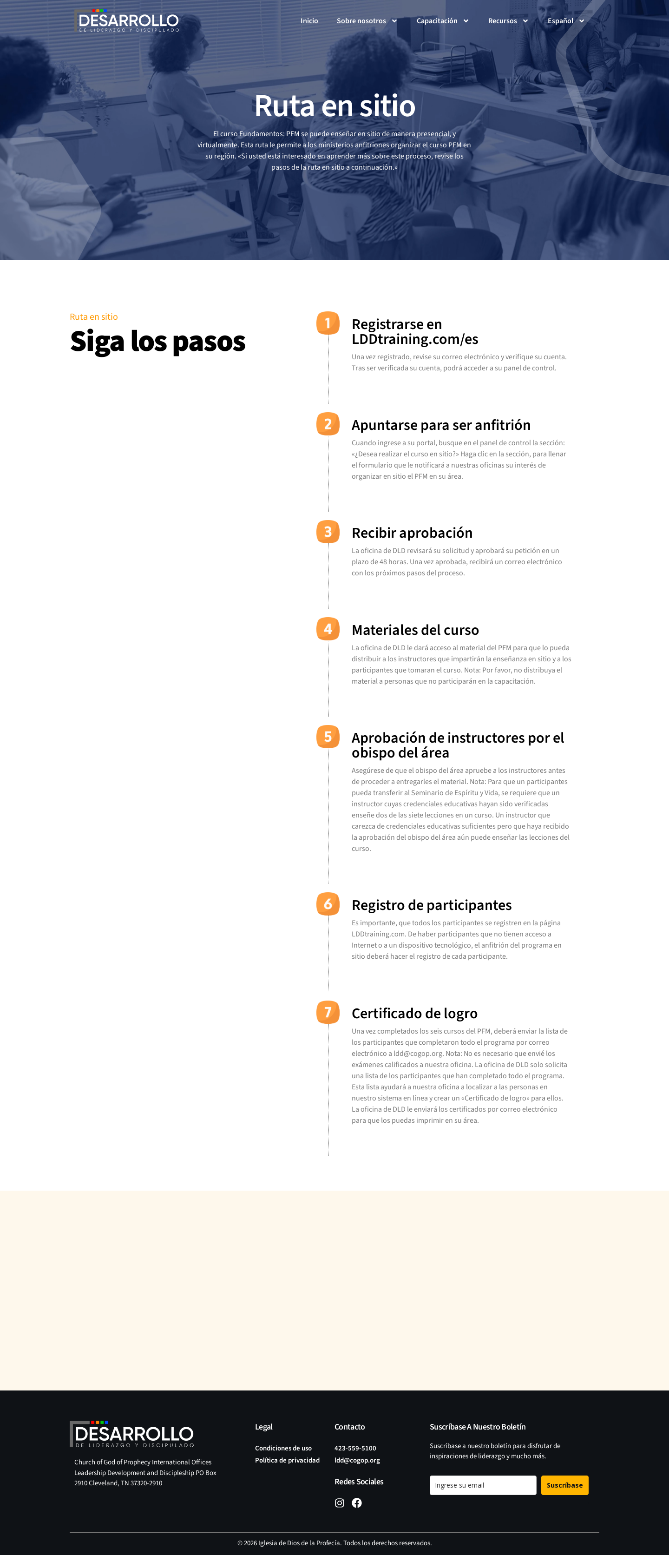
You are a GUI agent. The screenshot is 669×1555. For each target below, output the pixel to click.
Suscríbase (565, 1485)
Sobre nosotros (367, 21)
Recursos (508, 21)
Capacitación (443, 21)
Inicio (309, 21)
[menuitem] (566, 21)
